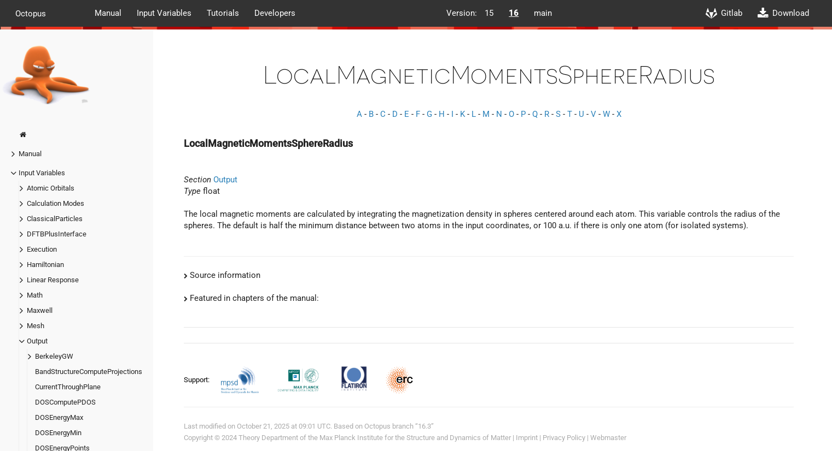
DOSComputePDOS (65, 402)
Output (37, 341)
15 (489, 13)
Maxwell (40, 310)
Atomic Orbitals (50, 188)
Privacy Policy (564, 438)
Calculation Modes (55, 203)
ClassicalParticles (55, 219)
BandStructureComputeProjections (88, 371)
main (543, 13)
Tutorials (223, 13)
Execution (42, 249)
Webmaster (608, 438)
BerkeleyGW (54, 356)
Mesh (35, 326)
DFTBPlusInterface (56, 234)
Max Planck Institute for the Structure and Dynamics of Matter (415, 438)
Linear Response (53, 280)
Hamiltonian (45, 264)
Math (35, 295)
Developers (274, 13)
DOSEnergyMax (59, 417)
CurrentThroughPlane (68, 387)
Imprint (527, 438)
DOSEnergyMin (58, 433)
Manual (108, 13)
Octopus (30, 13)
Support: (197, 380)
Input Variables (164, 13)
